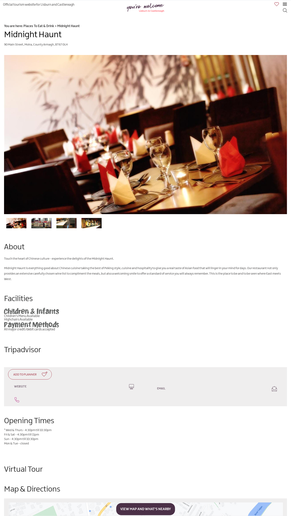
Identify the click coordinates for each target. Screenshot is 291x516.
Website (74, 386)
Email (217, 388)
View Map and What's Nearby (145, 509)
